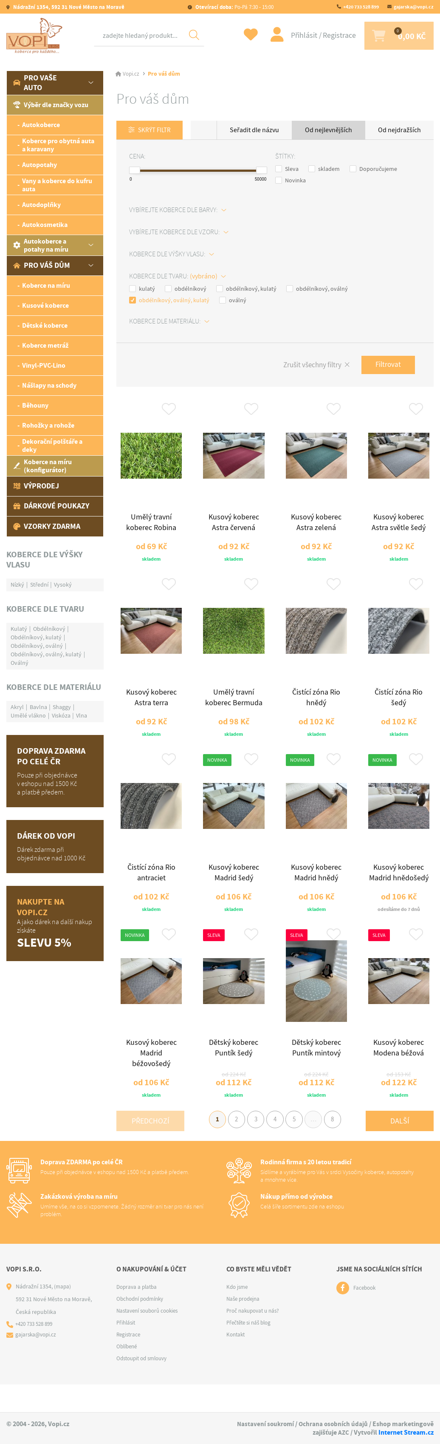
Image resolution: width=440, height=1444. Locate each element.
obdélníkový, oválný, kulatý (169, 300)
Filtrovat (386, 366)
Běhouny (35, 405)
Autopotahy (39, 164)
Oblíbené (127, 1375)
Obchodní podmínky (142, 1327)
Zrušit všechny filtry (306, 366)
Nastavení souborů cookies (150, 1339)
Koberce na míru (46, 285)
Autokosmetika (45, 224)
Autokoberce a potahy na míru (40, 245)
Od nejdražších (399, 130)
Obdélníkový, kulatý (36, 637)
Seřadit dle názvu (254, 130)
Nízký (17, 584)
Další (399, 1146)
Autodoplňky (41, 204)
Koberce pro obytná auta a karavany (58, 144)
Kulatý (19, 629)
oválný (232, 300)
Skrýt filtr (157, 130)
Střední (39, 584)
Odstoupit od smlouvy (144, 1386)
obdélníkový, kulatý (246, 289)
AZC (343, 1432)
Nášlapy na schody (49, 385)
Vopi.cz (131, 74)
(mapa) (63, 1315)
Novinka (290, 180)
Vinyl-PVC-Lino (43, 365)
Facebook (365, 1316)
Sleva (287, 169)
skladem (324, 169)
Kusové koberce (45, 305)
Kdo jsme (238, 1315)
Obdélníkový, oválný (37, 646)
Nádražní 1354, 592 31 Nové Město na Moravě (68, 7)
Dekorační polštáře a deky (52, 445)
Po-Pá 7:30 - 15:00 (234, 7)
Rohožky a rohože (48, 425)
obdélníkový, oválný (317, 289)
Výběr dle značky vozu (50, 104)
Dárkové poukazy (51, 506)
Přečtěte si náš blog (251, 1351)
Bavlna (38, 707)
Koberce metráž (45, 345)
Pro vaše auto (35, 83)
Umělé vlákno (28, 715)
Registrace (327, 35)
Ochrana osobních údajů (332, 1424)
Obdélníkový (49, 629)
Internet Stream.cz (406, 1432)
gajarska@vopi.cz (414, 6)
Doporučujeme (373, 169)
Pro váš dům (41, 265)
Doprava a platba (138, 1315)
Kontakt (236, 1363)
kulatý (142, 289)
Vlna (81, 715)
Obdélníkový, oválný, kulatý (46, 654)
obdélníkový (185, 289)
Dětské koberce (45, 325)
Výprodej (36, 486)
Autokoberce (41, 124)
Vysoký (63, 584)
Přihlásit (293, 35)
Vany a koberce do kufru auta (57, 184)
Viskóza (61, 715)
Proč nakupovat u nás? (255, 1339)
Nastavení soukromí (263, 1424)
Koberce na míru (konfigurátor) (42, 465)
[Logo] (36, 36)
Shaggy (62, 707)
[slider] (134, 170)
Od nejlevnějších (328, 130)
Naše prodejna (244, 1327)
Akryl (17, 707)
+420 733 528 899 (361, 6)
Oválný (19, 663)
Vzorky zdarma (46, 526)
